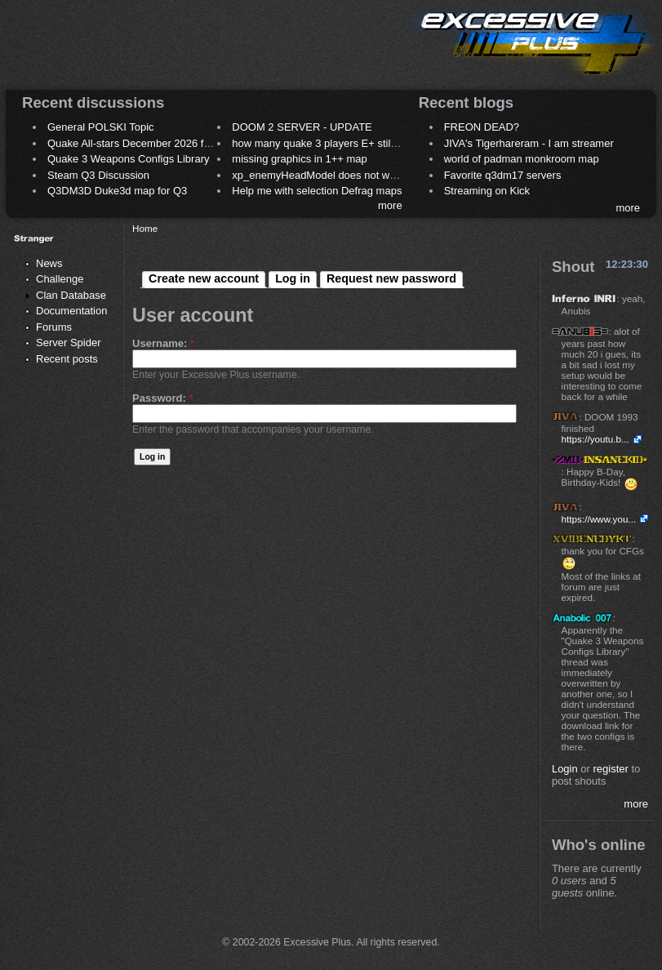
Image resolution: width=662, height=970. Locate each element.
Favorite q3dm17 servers (503, 175)
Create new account (204, 278)
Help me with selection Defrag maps (317, 191)
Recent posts (67, 359)
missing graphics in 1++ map (299, 159)
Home (145, 228)
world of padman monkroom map (521, 159)
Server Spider (68, 342)
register (611, 769)
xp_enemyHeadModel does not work (318, 175)
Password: (162, 398)
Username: (163, 343)
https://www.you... (599, 519)
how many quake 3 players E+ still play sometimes (350, 143)
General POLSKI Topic (100, 127)
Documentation (71, 311)
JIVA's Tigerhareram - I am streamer (529, 143)
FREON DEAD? (481, 127)
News (49, 263)
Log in (292, 278)
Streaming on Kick (487, 191)
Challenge (60, 279)
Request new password (391, 278)
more (390, 205)
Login (565, 769)
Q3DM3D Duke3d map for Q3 (117, 191)
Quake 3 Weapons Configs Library (128, 159)
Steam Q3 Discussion (98, 175)
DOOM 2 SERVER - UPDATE (301, 127)
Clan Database (71, 295)
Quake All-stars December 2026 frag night (146, 143)
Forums (54, 327)
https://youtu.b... (595, 439)
